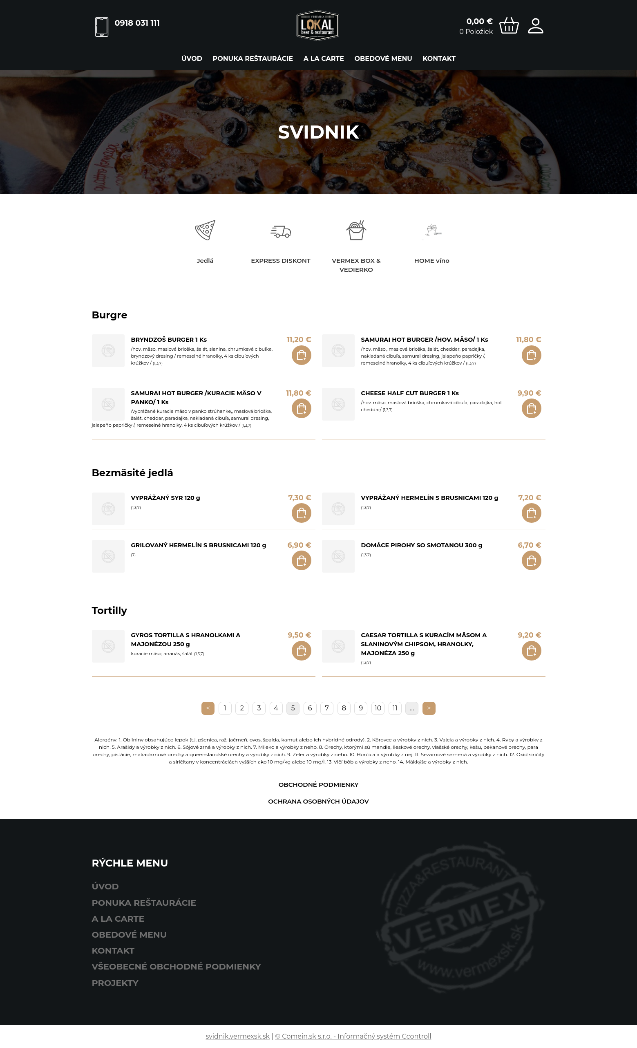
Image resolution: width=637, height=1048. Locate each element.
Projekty (115, 983)
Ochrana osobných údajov (318, 801)
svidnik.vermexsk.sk (238, 1036)
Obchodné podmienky (319, 784)
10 (378, 708)
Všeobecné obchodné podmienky (176, 966)
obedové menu (383, 59)
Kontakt (439, 59)
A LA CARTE (324, 59)
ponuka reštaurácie (252, 59)
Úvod (191, 59)
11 (395, 708)
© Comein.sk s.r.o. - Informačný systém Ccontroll (353, 1036)
